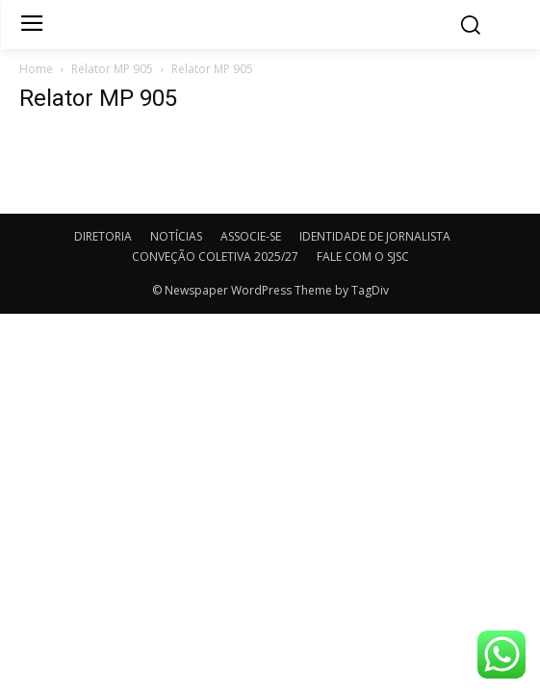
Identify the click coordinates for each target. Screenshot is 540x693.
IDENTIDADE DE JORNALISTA (374, 236)
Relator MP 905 (112, 69)
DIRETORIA (103, 236)
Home (36, 69)
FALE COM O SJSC (363, 256)
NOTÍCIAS (176, 236)
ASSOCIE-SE (250, 236)
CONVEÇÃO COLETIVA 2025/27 (215, 256)
